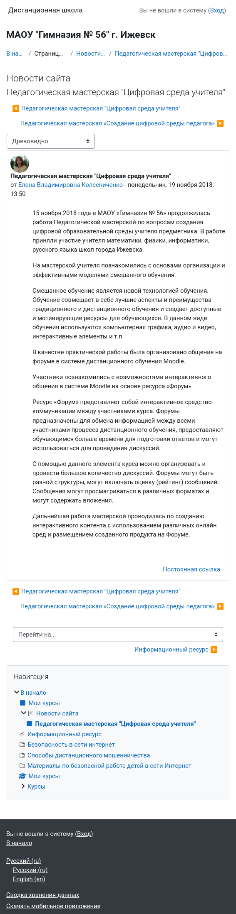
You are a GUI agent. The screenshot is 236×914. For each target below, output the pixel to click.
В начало (15, 53)
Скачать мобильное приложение (53, 906)
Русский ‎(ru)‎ (23, 861)
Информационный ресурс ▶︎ (176, 649)
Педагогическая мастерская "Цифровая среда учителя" (172, 53)
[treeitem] (118, 739)
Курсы (36, 786)
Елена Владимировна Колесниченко (70, 185)
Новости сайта (91, 53)
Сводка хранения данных (42, 895)
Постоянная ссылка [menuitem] (191, 569)
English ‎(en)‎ (29, 879)
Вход (217, 10)
